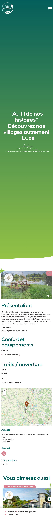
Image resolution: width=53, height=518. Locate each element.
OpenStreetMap (40, 425)
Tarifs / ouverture (13, 515)
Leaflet (32, 425)
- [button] (4, 393)
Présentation (11, 512)
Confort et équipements (27, 512)
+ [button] (4, 390)
